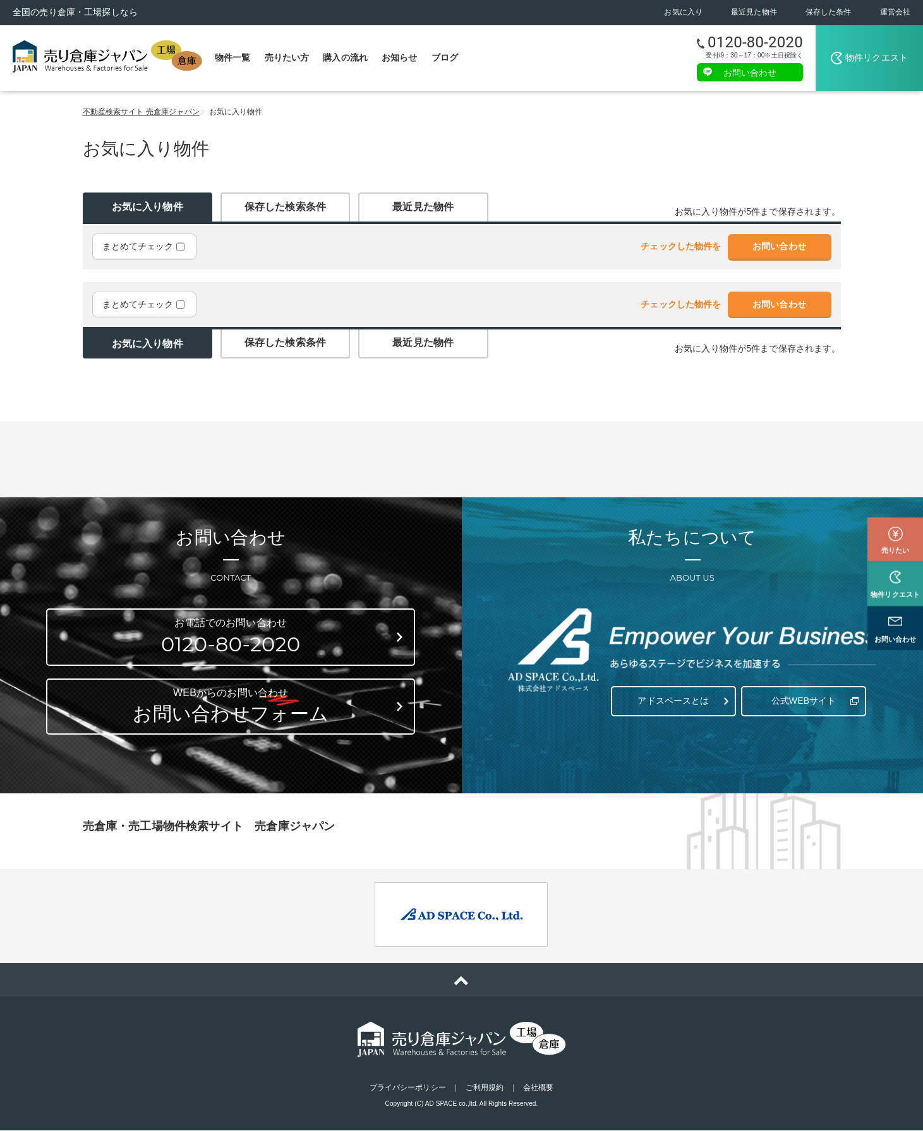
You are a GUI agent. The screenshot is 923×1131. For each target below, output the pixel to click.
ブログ (444, 57)
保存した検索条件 (285, 206)
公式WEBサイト (802, 697)
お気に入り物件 (147, 206)
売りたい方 (287, 57)
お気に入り (683, 12)
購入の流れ (345, 57)
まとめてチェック (143, 247)
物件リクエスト (876, 57)
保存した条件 (828, 12)
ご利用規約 (485, 1088)
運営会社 (895, 12)
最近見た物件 (754, 12)
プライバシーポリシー (408, 1088)
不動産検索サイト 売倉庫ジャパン (141, 111)
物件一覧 (233, 57)
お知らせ (400, 57)
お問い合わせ (750, 72)
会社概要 (538, 1088)
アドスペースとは (672, 697)
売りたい (895, 531)
